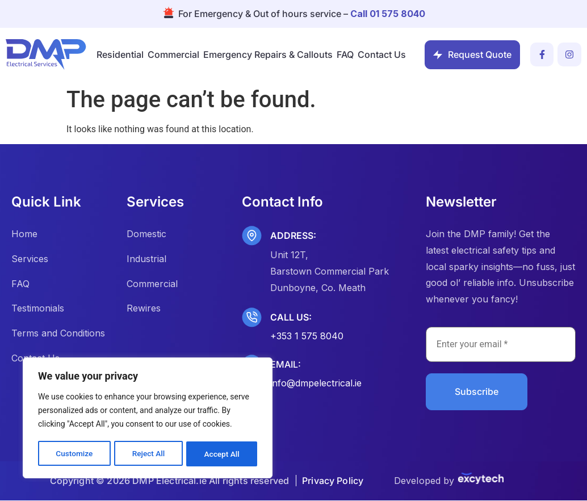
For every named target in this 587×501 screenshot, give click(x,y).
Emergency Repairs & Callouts (268, 54)
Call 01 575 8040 (387, 13)
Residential (120, 54)
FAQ (345, 54)
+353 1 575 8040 (306, 336)
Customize (74, 453)
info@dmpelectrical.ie (316, 383)
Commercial (173, 54)
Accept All (222, 453)
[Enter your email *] (501, 344)
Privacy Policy (332, 481)
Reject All (148, 453)
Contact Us (382, 54)
